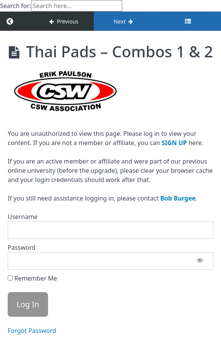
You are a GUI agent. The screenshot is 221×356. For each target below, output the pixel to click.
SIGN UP (174, 143)
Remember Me (32, 278)
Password (21, 247)
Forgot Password (32, 330)
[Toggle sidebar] (188, 21)
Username (23, 216)
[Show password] (199, 261)
